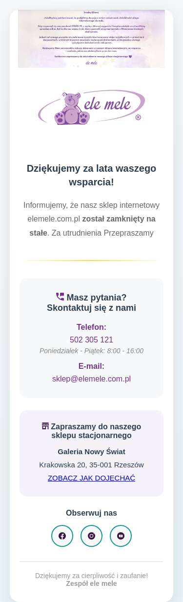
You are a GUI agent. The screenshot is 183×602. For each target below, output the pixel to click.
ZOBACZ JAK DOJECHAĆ (91, 478)
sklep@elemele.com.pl (91, 379)
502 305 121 (91, 340)
